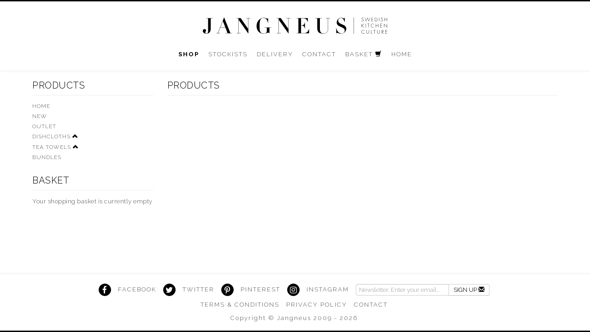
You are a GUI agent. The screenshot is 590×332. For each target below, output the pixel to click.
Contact (371, 304)
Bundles (46, 157)
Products (58, 85)
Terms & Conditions (240, 304)
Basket (50, 180)
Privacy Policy (316, 304)
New (39, 116)
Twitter (198, 289)
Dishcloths (51, 136)
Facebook (137, 289)
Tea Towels (51, 147)
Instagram (328, 289)
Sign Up (469, 289)
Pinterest (260, 289)
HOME (41, 106)
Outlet (44, 126)
